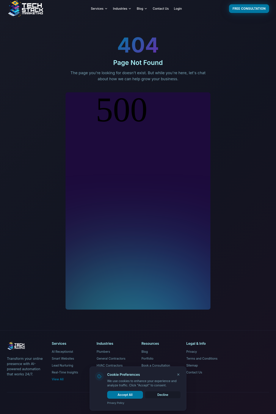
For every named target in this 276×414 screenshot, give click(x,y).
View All (58, 379)
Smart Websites (63, 358)
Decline (162, 395)
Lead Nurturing (62, 365)
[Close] (178, 374)
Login (178, 8)
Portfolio (147, 358)
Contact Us (161, 8)
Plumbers (103, 351)
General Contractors (111, 358)
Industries (122, 8)
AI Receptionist (62, 351)
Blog (142, 8)
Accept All (125, 395)
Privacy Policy (115, 403)
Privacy (191, 351)
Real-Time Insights (65, 372)
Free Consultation (249, 8)
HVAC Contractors (110, 365)
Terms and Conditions (202, 358)
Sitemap (192, 365)
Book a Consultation (155, 365)
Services (99, 8)
